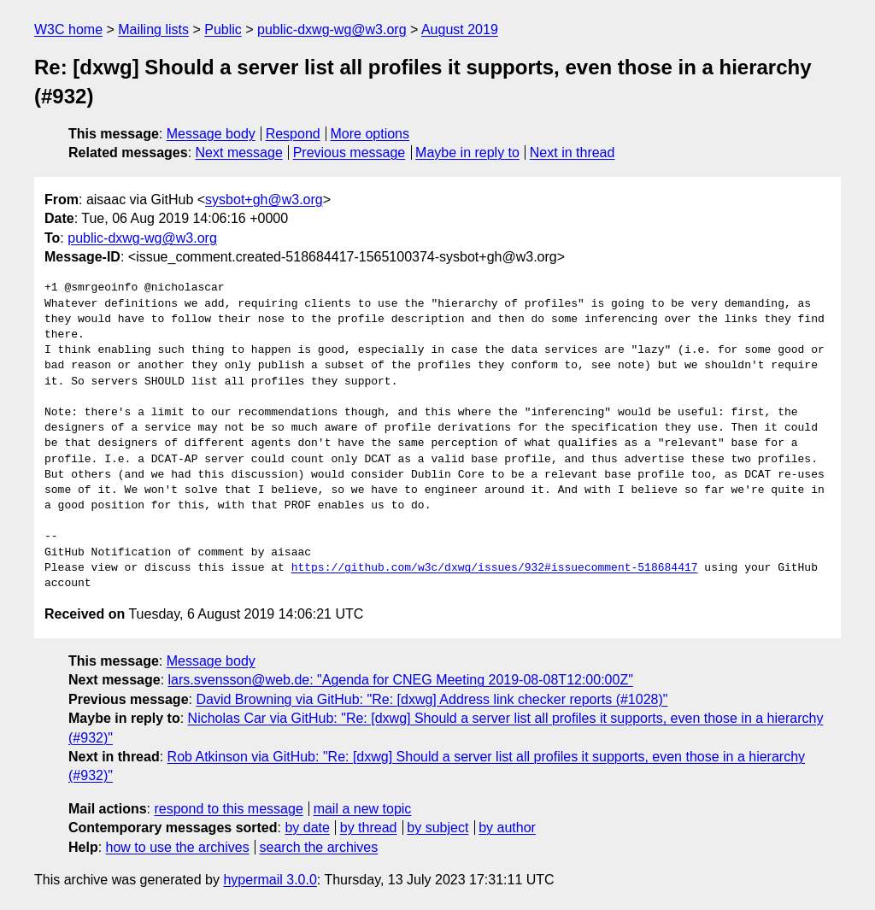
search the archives (319, 847)
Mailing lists (153, 29)
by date (307, 827)
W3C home (68, 29)
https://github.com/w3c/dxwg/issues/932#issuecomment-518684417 (494, 568)
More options (370, 133)
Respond (293, 133)
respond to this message (228, 808)
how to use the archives (178, 847)
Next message (239, 152)
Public (223, 29)
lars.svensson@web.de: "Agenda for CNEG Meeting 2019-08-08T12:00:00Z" (400, 679)
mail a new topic (363, 808)
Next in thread (572, 152)
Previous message (349, 152)
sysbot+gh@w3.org (264, 199)
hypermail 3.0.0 (269, 879)
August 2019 (459, 29)
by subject (437, 827)
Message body (211, 133)
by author (507, 827)
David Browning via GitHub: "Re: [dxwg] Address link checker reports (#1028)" (431, 699)
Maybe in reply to (467, 152)
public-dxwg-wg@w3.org (332, 29)
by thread (368, 827)
